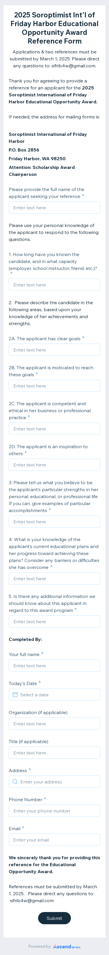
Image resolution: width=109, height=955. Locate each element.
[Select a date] (58, 694)
